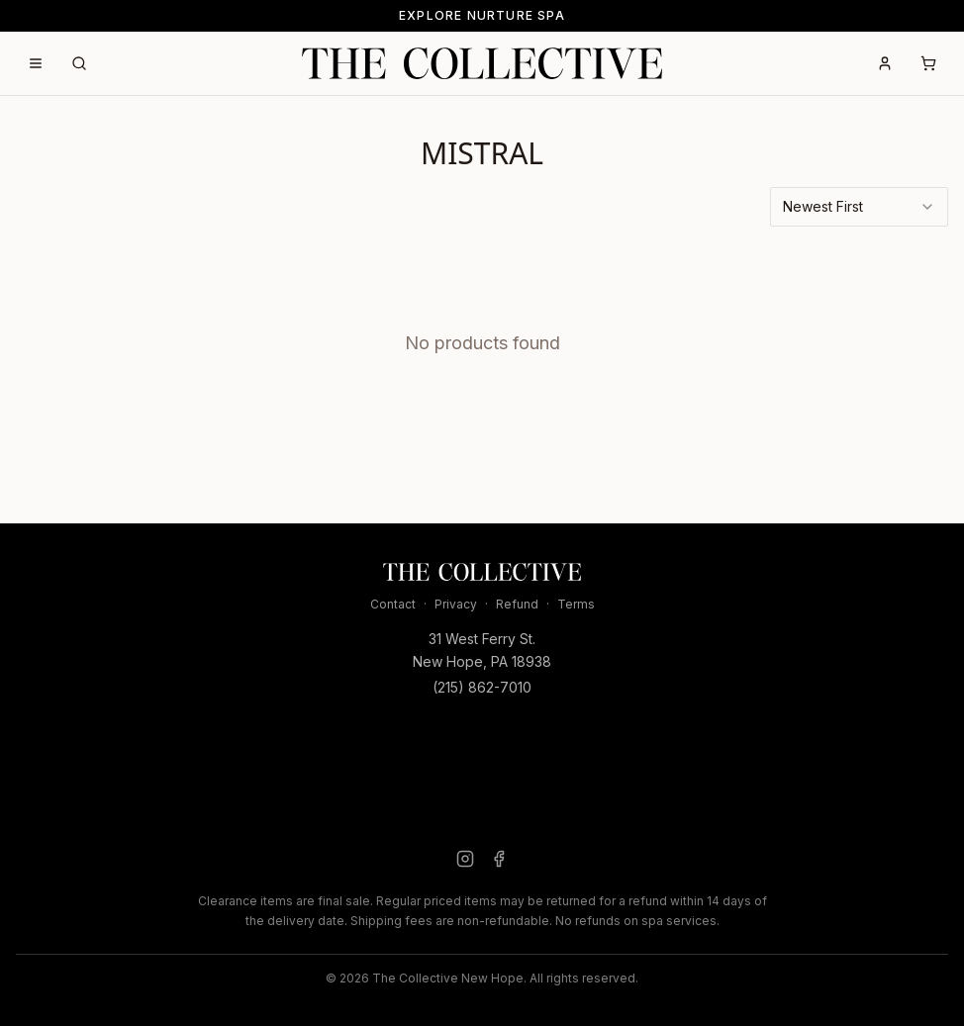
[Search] (79, 63)
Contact (393, 604)
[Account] (885, 63)
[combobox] (859, 207)
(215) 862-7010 (482, 687)
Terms (576, 604)
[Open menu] (35, 63)
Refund (517, 604)
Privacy (455, 604)
